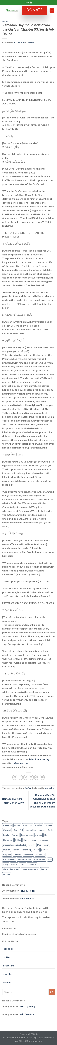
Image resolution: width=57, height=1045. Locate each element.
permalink (49, 788)
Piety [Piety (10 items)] (36, 849)
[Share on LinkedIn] (42, 777)
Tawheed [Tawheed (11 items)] (32, 864)
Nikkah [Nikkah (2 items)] (16, 849)
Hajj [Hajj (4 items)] (46, 835)
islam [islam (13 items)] (34, 840)
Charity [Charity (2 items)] (38, 825)
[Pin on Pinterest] (36, 777)
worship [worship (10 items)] (6, 874)
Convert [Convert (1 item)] (7, 830)
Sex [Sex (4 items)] (50, 859)
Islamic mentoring (39, 759)
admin (31, 42)
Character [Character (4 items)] (27, 825)
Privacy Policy (27, 890)
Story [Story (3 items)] (5, 864)
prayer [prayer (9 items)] (44, 849)
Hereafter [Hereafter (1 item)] (8, 840)
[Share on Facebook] (20, 777)
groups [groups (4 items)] (38, 835)
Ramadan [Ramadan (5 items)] (40, 854)
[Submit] (52, 992)
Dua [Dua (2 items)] (15, 830)
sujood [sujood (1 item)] (14, 864)
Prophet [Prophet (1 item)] (7, 854)
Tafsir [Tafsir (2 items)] (22, 864)
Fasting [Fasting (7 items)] (15, 835)
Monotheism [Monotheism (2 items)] (43, 845)
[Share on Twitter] (25, 777)
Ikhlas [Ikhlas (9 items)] (18, 840)
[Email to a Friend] (31, 777)
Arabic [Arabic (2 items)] (17, 825)
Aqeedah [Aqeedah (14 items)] (7, 825)
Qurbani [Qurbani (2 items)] (17, 854)
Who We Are (27, 898)
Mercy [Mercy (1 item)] (32, 845)
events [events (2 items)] (42, 830)
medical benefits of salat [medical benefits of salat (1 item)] (14, 845)
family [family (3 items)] (6, 835)
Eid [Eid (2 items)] (21, 830)
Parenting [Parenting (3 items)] (26, 849)
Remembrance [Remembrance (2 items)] (24, 859)
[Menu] (52, 10)
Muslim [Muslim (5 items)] (6, 849)
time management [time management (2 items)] (30, 869)
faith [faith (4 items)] (50, 830)
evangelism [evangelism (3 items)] (31, 830)
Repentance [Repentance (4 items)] (39, 859)
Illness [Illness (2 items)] (26, 840)
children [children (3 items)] (48, 825)
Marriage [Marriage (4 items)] (44, 840)
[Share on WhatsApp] (14, 777)
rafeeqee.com (20, 763)
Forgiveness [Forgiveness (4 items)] (27, 835)
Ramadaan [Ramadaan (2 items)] (28, 854)
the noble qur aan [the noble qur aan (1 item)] (11, 869)
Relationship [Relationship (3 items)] (9, 859)
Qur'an (5, 21)
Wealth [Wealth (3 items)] (44, 869)
